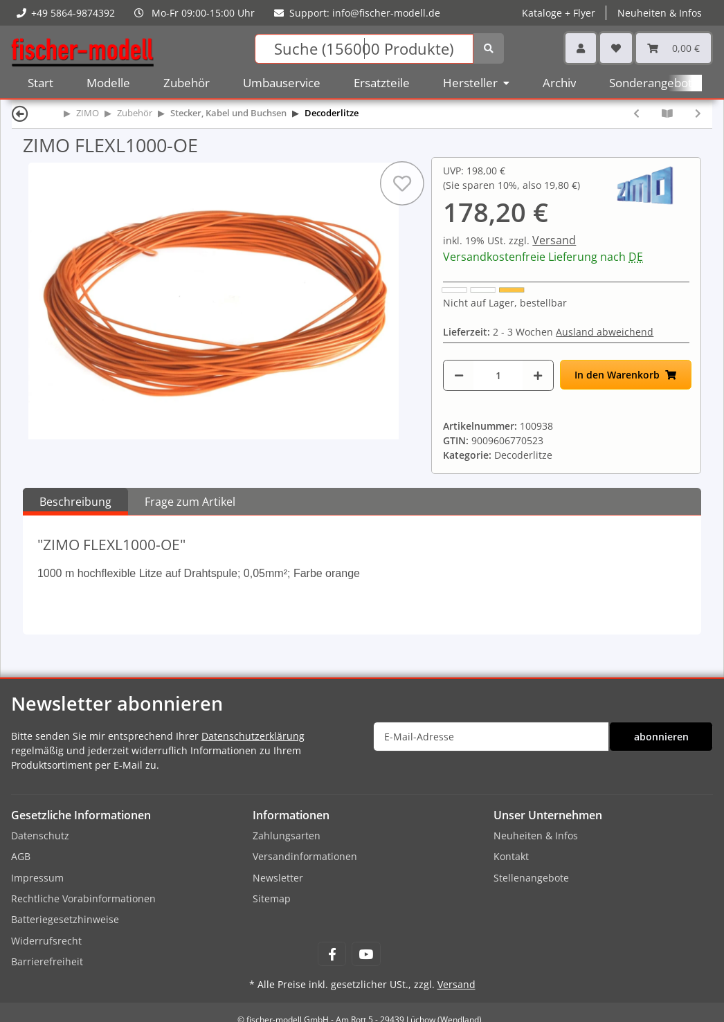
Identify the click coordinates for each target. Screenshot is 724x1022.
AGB (20, 856)
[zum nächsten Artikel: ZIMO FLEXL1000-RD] (698, 113)
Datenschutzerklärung (253, 735)
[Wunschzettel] (616, 48)
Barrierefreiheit (47, 961)
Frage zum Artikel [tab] (190, 501)
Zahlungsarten (286, 835)
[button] (580, 48)
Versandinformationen (305, 856)
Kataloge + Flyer (558, 12)
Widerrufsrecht (46, 940)
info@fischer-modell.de (386, 12)
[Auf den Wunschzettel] (402, 183)
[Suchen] (364, 49)
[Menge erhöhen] (538, 375)
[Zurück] (20, 113)
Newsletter (278, 877)
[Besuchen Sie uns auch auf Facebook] (332, 954)
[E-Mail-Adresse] (491, 736)
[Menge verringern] (459, 375)
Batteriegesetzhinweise (65, 919)
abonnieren (661, 736)
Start (40, 83)
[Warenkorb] (673, 48)
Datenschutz (40, 835)
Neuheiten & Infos (659, 12)
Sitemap (272, 898)
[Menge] (498, 375)
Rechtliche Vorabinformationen (83, 898)
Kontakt (511, 856)
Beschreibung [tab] (75, 501)
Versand (554, 240)
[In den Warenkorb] (625, 375)
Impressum (37, 877)
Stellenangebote (531, 877)
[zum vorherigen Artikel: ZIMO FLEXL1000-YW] (636, 113)
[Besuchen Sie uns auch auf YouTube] (366, 954)
